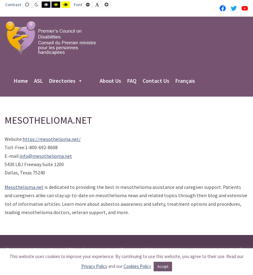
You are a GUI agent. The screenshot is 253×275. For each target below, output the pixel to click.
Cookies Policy (137, 266)
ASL (38, 81)
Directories (66, 81)
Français (185, 81)
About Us (110, 81)
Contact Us (156, 81)
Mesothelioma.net (24, 187)
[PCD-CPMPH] (51, 38)
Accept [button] (162, 266)
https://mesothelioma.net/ (52, 139)
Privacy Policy (94, 266)
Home (21, 81)
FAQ (131, 81)
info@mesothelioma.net (46, 156)
